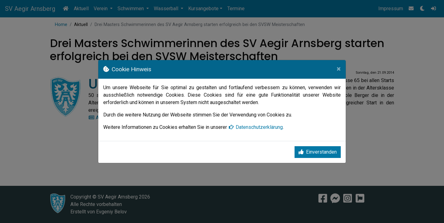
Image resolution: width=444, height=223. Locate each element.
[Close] (339, 68)
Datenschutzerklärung (255, 127)
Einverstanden (318, 152)
